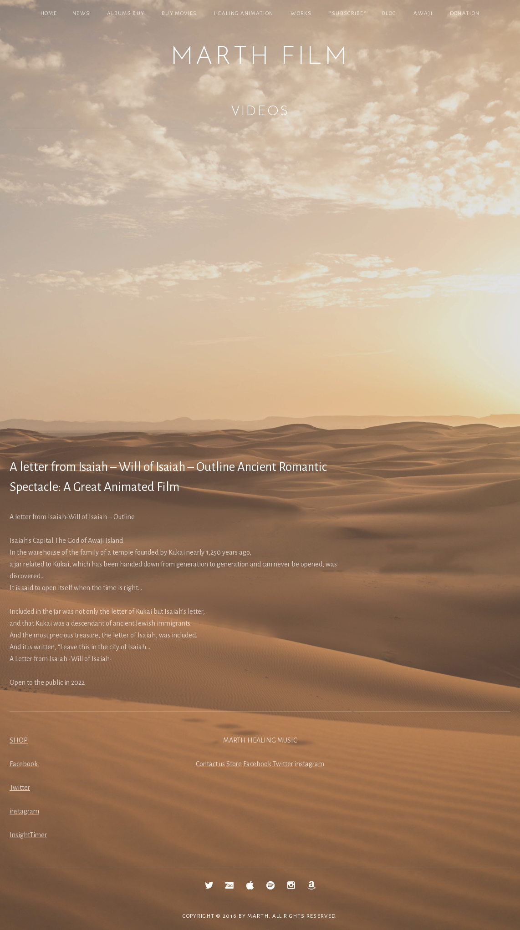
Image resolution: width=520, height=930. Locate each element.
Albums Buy (125, 13)
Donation (464, 13)
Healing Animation (243, 13)
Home (49, 13)
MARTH (258, 916)
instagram (24, 811)
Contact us (210, 764)
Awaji (423, 13)
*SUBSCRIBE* (348, 13)
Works (301, 13)
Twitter (20, 787)
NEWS (81, 13)
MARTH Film (260, 57)
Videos (260, 111)
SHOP (19, 740)
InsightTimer (28, 835)
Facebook (24, 764)
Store (234, 764)
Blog (389, 13)
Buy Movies (179, 13)
